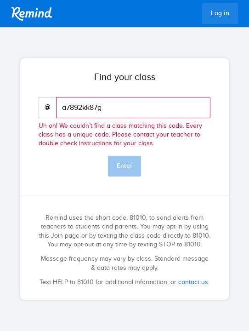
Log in (220, 13)
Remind (31, 14)
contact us (193, 282)
